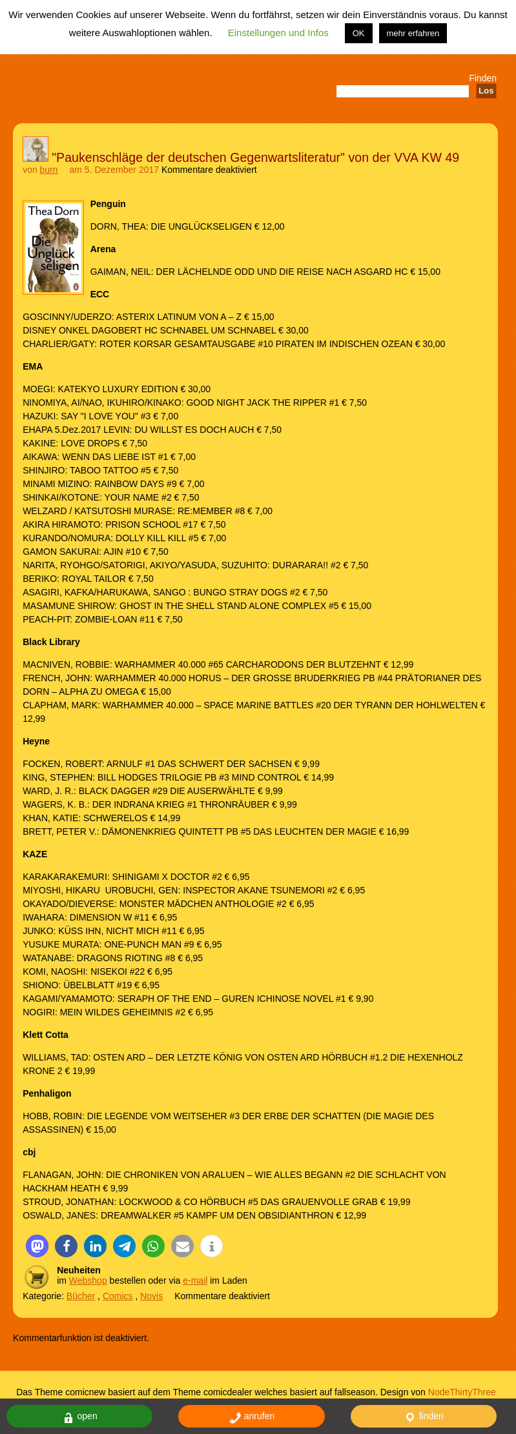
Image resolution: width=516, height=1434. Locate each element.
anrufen (251, 1417)
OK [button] (359, 33)
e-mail (195, 1280)
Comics (118, 1296)
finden (424, 1417)
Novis (151, 1296)
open (80, 1417)
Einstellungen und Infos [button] (278, 32)
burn (49, 169)
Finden (483, 78)
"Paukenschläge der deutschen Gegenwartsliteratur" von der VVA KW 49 (255, 157)
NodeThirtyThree (462, 1392)
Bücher (81, 1296)
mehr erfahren (413, 33)
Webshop (88, 1280)
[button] (37, 1246)
